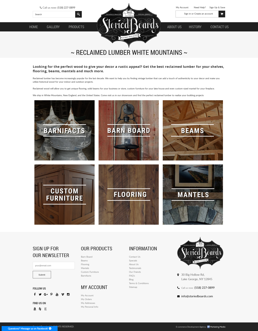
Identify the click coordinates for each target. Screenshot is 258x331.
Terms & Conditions (139, 283)
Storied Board (129, 25)
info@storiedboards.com (197, 296)
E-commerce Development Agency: (191, 326)
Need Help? (200, 7)
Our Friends (135, 271)
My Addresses (88, 303)
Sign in (187, 13)
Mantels (85, 268)
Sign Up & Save (217, 7)
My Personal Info (89, 306)
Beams (84, 260)
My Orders (86, 299)
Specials (133, 260)
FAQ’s (132, 275)
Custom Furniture (90, 271)
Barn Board (86, 256)
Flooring (85, 264)
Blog (131, 279)
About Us (134, 264)
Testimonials (135, 268)
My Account (182, 7)
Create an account (203, 13)
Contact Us (134, 256)
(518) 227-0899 (66, 7)
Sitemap (133, 287)
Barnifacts (86, 275)
